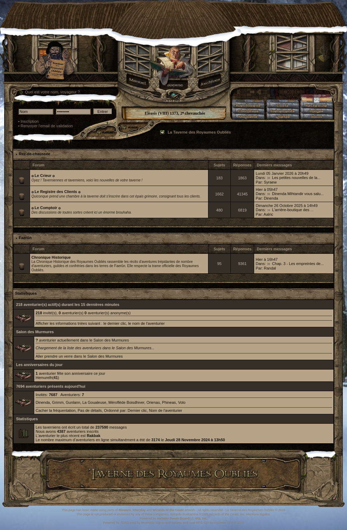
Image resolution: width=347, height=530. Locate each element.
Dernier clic (137, 410)
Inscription (30, 121)
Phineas (169, 402)
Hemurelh (44, 377)
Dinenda (271, 198)
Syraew (270, 182)
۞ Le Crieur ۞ (42, 175)
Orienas (153, 402)
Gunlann (73, 402)
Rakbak (93, 436)
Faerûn (25, 238)
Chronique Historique (51, 257)
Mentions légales (258, 514)
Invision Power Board (173, 518)
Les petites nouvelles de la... (296, 178)
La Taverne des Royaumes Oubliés (199, 132)
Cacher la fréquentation (55, 410)
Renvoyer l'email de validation (47, 126)
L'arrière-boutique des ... (292, 210)
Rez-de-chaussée (34, 154)
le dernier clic (114, 323)
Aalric (268, 214)
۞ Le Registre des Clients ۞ (55, 191)
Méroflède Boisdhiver (127, 402)
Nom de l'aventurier (165, 410)
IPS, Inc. (201, 518)
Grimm (58, 402)
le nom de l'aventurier (146, 323)
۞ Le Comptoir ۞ (45, 208)
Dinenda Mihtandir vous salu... (298, 194)
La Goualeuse (94, 402)
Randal (270, 268)
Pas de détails (89, 410)
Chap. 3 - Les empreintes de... (298, 264)
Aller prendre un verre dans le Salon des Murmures (79, 356)
